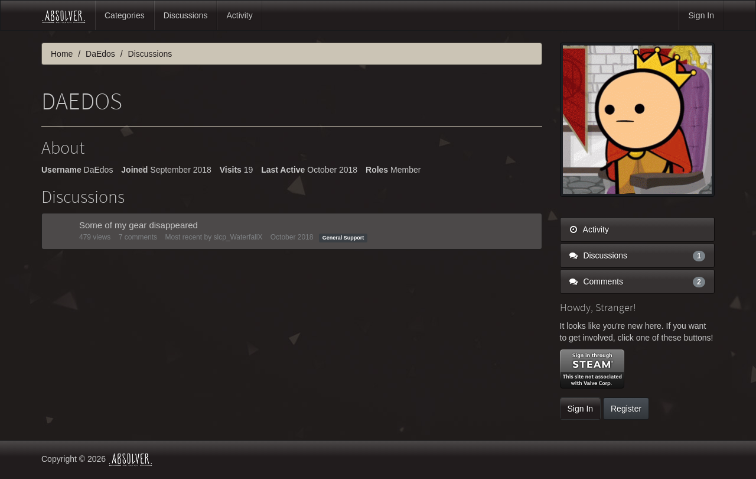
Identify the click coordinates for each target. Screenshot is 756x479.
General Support (343, 238)
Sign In (701, 15)
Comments (637, 281)
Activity (239, 15)
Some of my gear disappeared (138, 225)
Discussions (186, 15)
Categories (125, 15)
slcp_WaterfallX (237, 237)
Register (626, 408)
